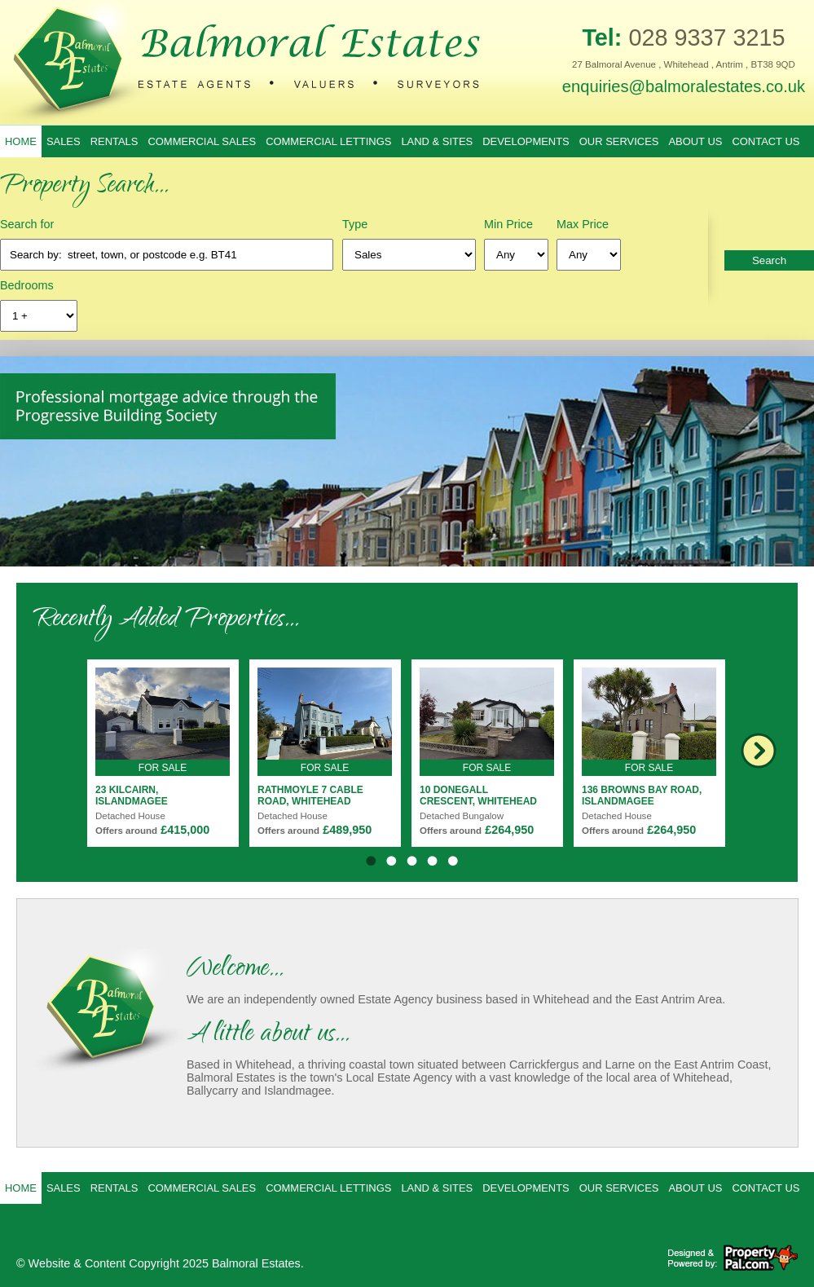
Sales (63, 141)
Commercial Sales (201, 141)
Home (21, 141)
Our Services (619, 141)
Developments (526, 141)
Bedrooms (27, 285)
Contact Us (765, 141)
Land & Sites (437, 141)
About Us (695, 141)
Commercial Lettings (328, 141)
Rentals (114, 141)
